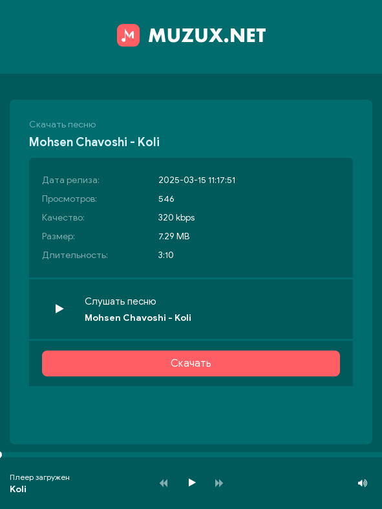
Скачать (191, 363)
